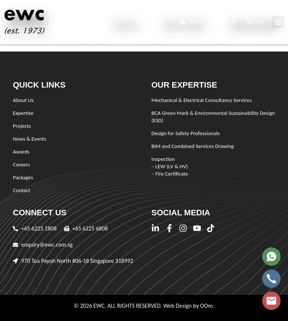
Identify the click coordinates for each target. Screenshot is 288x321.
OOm (206, 305)
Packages (23, 177)
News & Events (29, 138)
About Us (23, 100)
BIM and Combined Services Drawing (192, 146)
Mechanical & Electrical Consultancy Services (201, 100)
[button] (192, 21)
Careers (21, 164)
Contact (21, 190)
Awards (21, 151)
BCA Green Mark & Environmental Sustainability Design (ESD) (213, 117)
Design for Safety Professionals (185, 133)
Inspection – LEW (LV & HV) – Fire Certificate (169, 166)
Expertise (23, 113)
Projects (22, 126)
